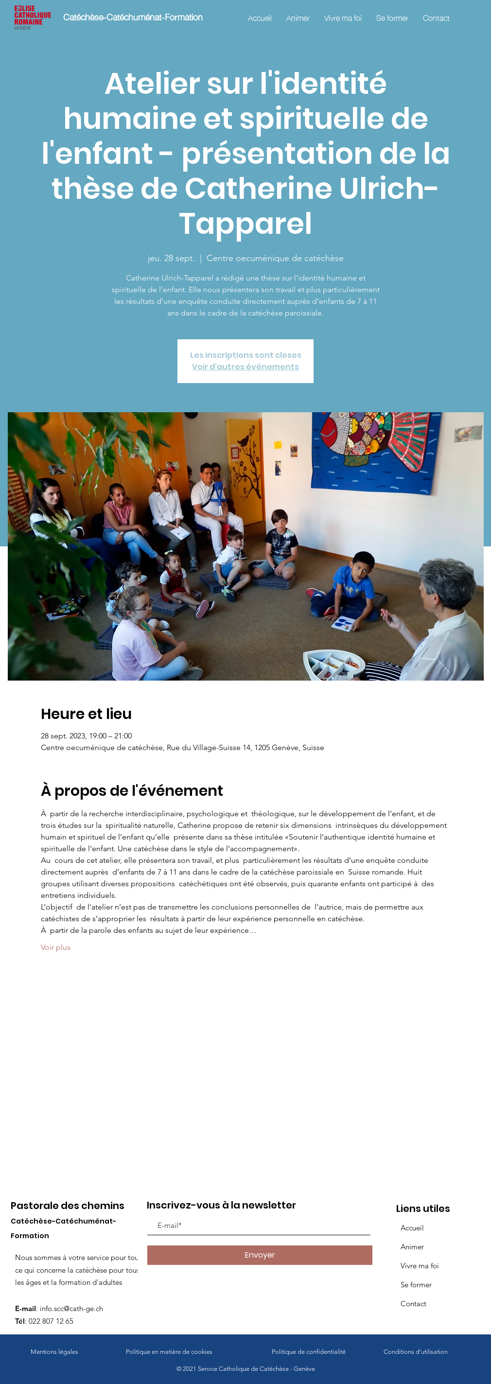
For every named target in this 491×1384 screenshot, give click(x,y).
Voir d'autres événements (245, 366)
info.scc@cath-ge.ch (71, 1308)
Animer (412, 1246)
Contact (413, 1303)
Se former (416, 1284)
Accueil (412, 1227)
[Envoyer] (259, 1255)
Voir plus (55, 947)
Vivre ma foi (420, 1265)
